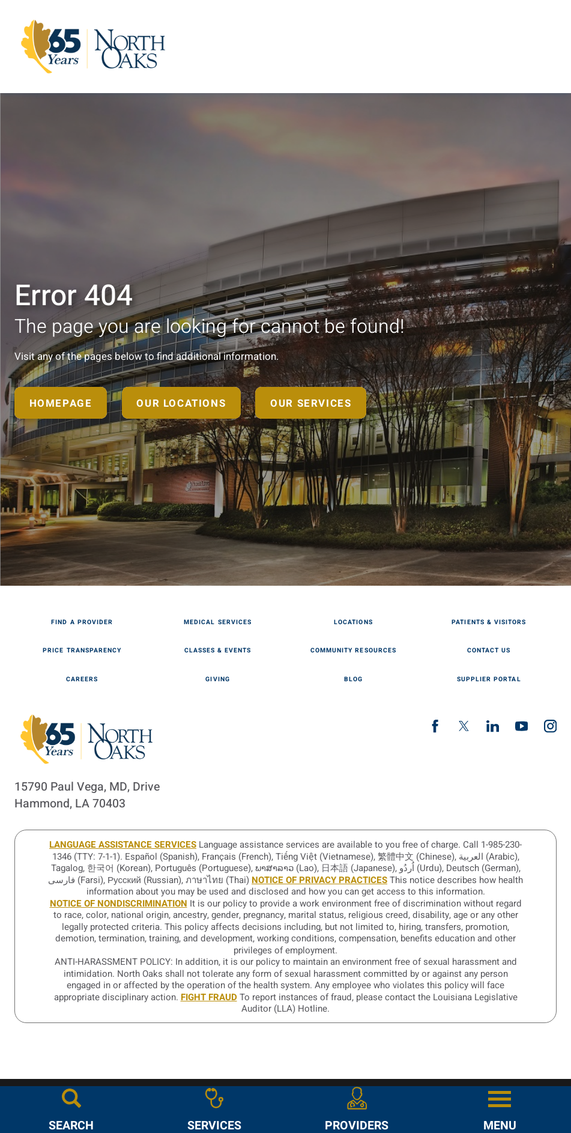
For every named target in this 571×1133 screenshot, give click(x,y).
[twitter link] (464, 726)
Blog (353, 679)
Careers (82, 679)
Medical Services (218, 622)
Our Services (310, 403)
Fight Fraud (209, 997)
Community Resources (353, 651)
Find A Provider (82, 622)
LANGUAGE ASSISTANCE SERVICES (122, 844)
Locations (353, 622)
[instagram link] (550, 726)
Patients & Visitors (489, 622)
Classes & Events (218, 651)
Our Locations (181, 403)
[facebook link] (435, 726)
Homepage (60, 403)
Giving (217, 679)
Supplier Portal (489, 679)
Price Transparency (82, 651)
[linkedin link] (492, 726)
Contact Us (488, 651)
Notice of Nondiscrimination (118, 903)
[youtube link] (521, 726)
